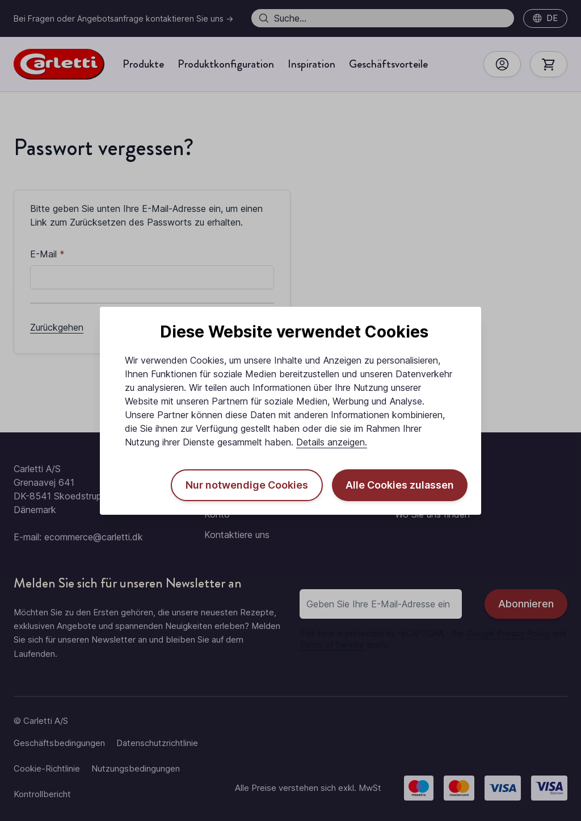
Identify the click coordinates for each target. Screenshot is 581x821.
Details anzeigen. (331, 442)
